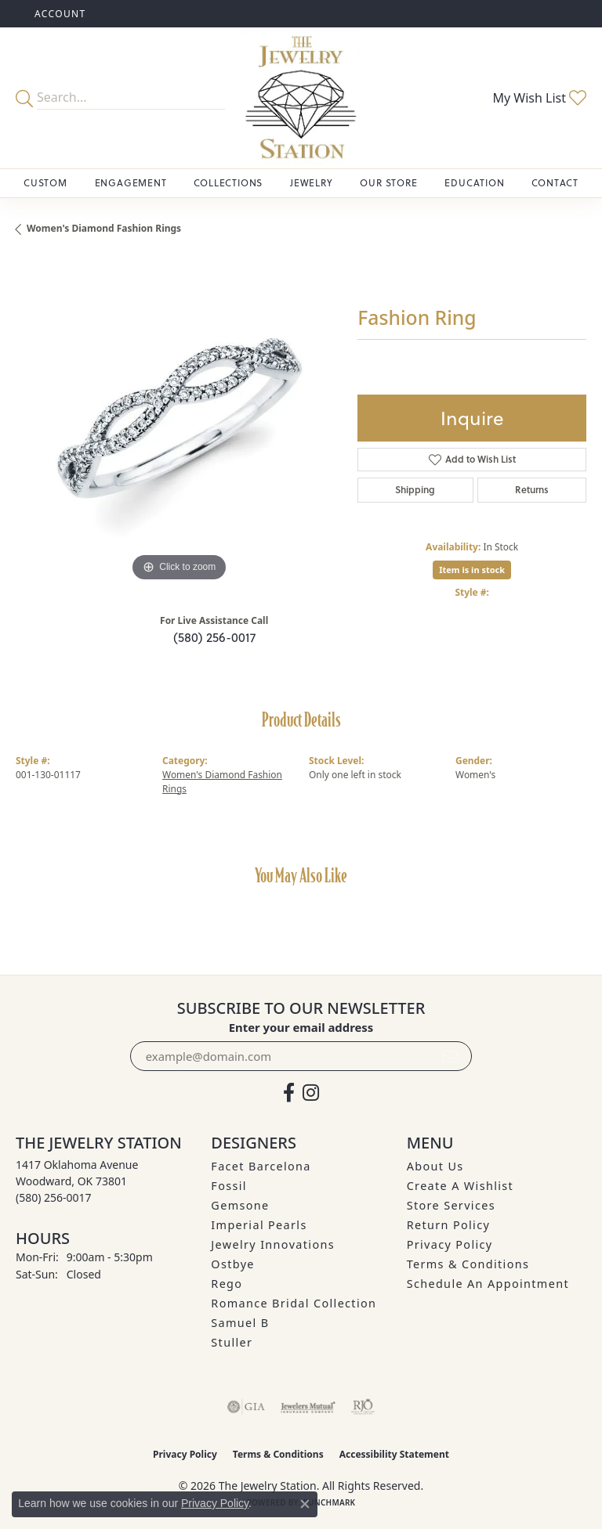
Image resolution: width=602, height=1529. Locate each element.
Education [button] (474, 182)
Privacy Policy (450, 1244)
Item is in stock (472, 569)
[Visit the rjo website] (363, 1407)
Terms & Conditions (468, 1264)
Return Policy (449, 1224)
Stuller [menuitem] (231, 1342)
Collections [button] (228, 182)
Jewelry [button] (311, 182)
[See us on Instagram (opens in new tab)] (311, 1093)
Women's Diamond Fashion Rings (104, 228)
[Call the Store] (54, 1197)
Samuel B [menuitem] (240, 1322)
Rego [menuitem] (226, 1283)
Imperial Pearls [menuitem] (258, 1224)
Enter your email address (301, 1027)
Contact (554, 182)
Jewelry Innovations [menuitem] (273, 1244)
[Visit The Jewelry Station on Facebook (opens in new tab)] (289, 1093)
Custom (45, 182)
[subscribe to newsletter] (450, 1056)
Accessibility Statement (394, 1454)
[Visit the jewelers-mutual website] (308, 1407)
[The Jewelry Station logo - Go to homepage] (301, 97)
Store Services (451, 1205)
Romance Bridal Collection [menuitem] (293, 1303)
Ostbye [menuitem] (233, 1264)
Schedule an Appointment (488, 1283)
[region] (179, 423)
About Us (435, 1166)
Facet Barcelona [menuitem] (260, 1166)
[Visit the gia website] (246, 1407)
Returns (532, 489)
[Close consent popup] (305, 1504)
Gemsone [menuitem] (240, 1205)
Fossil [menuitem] (229, 1185)
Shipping (415, 489)
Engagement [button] (131, 182)
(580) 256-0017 (214, 637)
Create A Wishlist (460, 1185)
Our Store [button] (388, 182)
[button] (58, 13)
